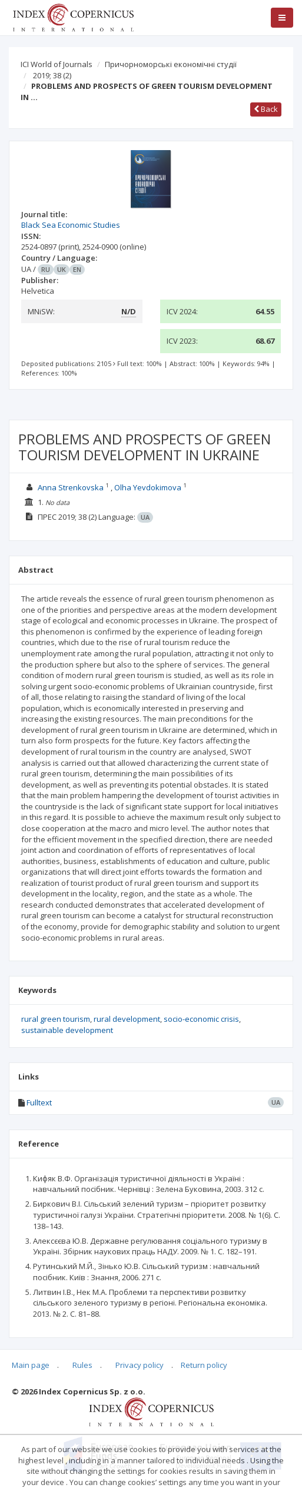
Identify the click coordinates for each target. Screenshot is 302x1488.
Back (266, 109)
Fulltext (39, 1102)
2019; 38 (52, 75)
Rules (82, 1365)
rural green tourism (55, 1019)
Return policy (204, 1365)
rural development (127, 1019)
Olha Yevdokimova (147, 487)
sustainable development (67, 1030)
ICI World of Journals (56, 64)
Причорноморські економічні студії (171, 64)
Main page (30, 1365)
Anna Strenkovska (71, 487)
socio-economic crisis (201, 1019)
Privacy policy (139, 1365)
